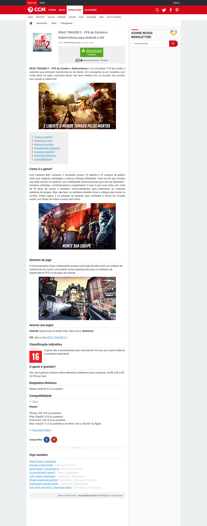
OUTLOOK (72, 17)
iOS (34, 401)
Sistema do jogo (43, 140)
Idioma (176, 3)
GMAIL (101, 17)
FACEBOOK (62, 17)
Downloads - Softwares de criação (77, 480)
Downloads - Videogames (71, 476)
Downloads (74, 10)
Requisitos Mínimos (45, 155)
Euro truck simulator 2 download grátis (50, 487)
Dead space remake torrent (44, 483)
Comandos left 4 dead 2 (42, 472)
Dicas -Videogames (67, 472)
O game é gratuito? (44, 151)
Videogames (67, 23)
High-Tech (32, 3)
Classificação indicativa (47, 148)
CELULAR (51, 17)
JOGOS (30, 17)
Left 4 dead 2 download (42, 476)
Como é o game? (43, 137)
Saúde (42, 3)
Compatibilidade (43, 159)
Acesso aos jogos (43, 144)
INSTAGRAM (91, 17)
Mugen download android (43, 480)
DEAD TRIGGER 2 (56, 337)
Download (92, 52)
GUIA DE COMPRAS (114, 17)
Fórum (52, 10)
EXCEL (81, 17)
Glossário (91, 10)
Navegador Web (41, 430)
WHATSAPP (40, 17)
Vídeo (54, 23)
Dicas (62, 10)
